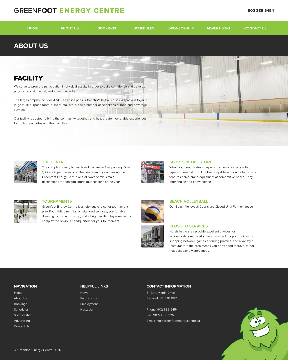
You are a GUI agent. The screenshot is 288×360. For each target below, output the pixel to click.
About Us (70, 28)
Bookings (107, 28)
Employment (89, 304)
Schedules (144, 28)
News (84, 293)
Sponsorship (181, 28)
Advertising (218, 28)
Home (32, 28)
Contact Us (255, 28)
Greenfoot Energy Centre (69, 10)
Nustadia (86, 309)
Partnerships (89, 298)
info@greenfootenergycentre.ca (178, 321)
